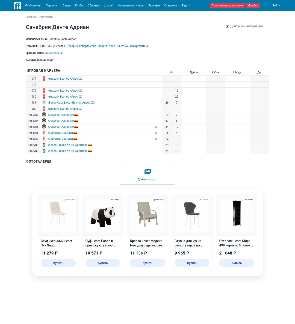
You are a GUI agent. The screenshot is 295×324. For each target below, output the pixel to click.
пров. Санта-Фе (119, 46)
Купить (58, 263)
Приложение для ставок (227, 5)
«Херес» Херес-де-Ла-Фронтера (67, 145)
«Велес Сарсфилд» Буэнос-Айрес (68, 102)
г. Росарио (71, 46)
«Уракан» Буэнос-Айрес (62, 78)
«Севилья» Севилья (60, 132)
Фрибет (253, 5)
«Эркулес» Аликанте (60, 114)
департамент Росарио (93, 46)
